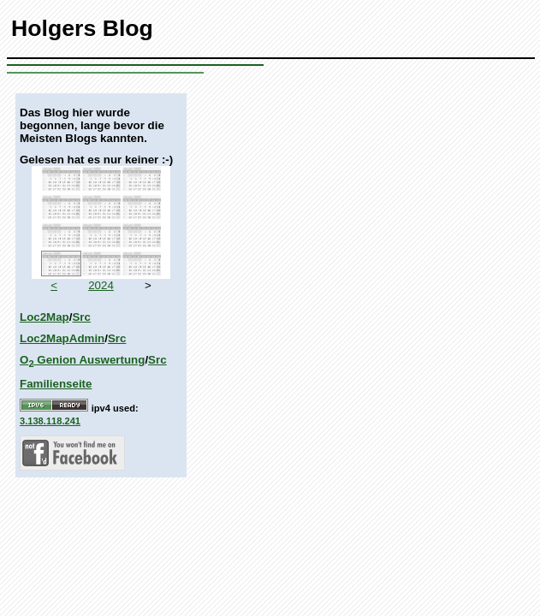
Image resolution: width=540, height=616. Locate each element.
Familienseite (56, 383)
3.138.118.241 (50, 421)
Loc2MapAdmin (62, 338)
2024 (101, 285)
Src (81, 317)
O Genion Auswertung (82, 359)
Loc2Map (44, 317)
